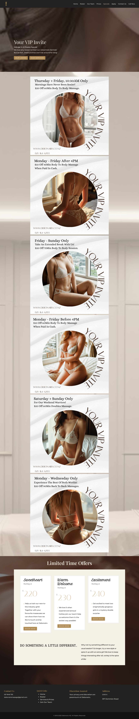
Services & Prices (47, 700)
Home (75, 4)
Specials (106, 4)
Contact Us (122, 4)
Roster (82, 4)
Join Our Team (46, 702)
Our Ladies (20, 58)
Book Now (30, 629)
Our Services (37, 58)
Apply (114, 4)
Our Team (90, 4)
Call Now (131, 4)
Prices (99, 4)
